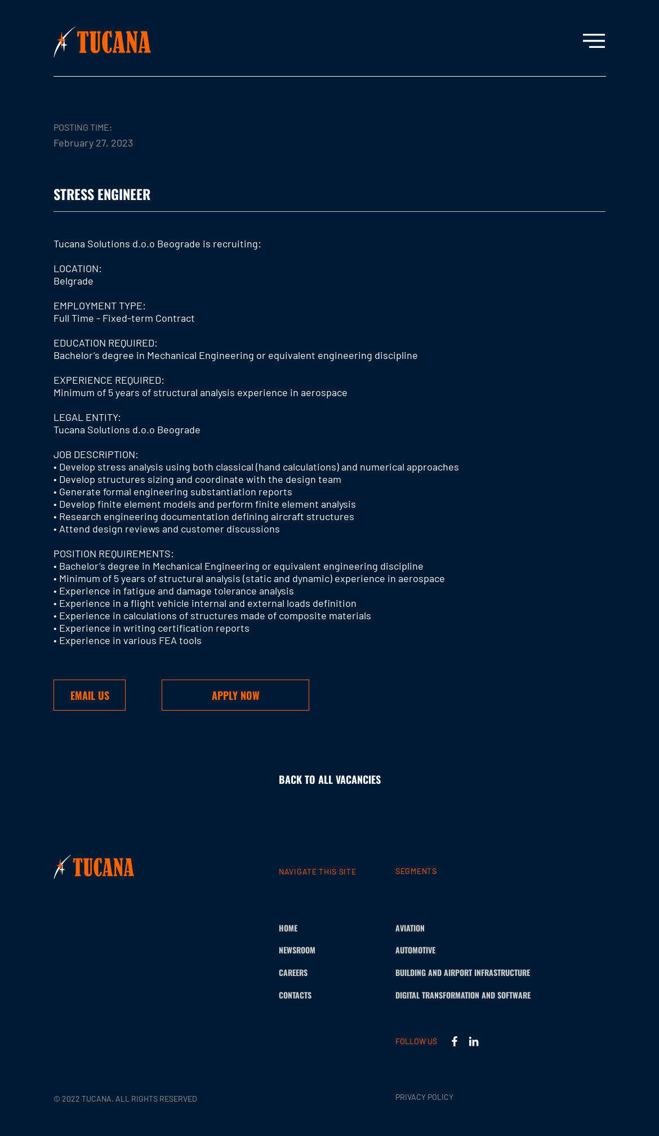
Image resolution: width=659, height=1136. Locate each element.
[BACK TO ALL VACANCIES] (329, 780)
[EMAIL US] (90, 695)
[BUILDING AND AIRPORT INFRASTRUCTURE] (480, 972)
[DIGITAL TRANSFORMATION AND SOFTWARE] (482, 995)
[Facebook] (454, 1041)
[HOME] (311, 928)
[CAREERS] (311, 972)
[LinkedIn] (473, 1041)
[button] (594, 41)
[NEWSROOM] (311, 950)
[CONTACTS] (311, 995)
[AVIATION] (427, 928)
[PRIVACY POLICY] (428, 1097)
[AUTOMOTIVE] (427, 950)
